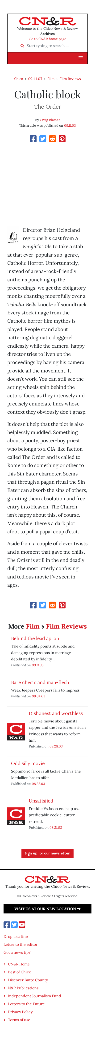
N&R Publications (23, 988)
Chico (18, 78)
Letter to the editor (20, 944)
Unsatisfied (41, 801)
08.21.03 (56, 827)
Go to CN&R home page (47, 39)
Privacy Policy (20, 1011)
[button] (80, 58)
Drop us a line (16, 936)
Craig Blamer (50, 120)
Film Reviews (70, 78)
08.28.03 (56, 746)
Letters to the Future (26, 1003)
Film (50, 78)
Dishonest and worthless (56, 713)
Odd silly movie (28, 763)
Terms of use (19, 1019)
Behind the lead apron (35, 638)
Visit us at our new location (47, 908)
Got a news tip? (17, 952)
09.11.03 (35, 78)
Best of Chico (19, 972)
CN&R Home (19, 964)
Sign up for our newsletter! (47, 853)
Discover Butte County (28, 980)
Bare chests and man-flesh (40, 682)
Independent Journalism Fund (34, 996)
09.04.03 (38, 696)
